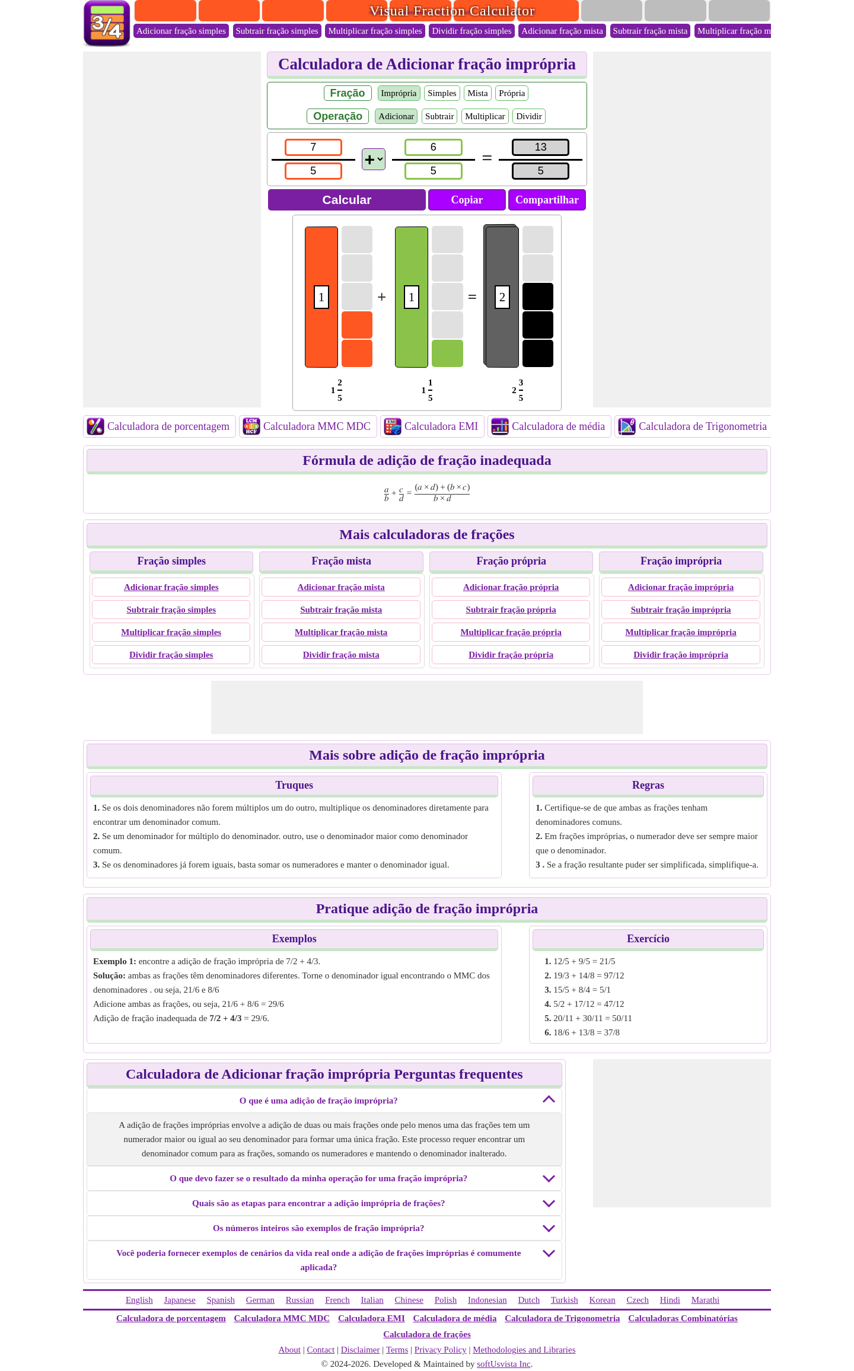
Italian (372, 1300)
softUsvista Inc (503, 1364)
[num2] (433, 147)
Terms (397, 1349)
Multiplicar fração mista (740, 31)
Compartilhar (547, 200)
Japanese (179, 1300)
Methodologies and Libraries (524, 1349)
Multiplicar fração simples (375, 31)
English (139, 1300)
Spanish (221, 1300)
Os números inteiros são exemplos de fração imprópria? (319, 1228)
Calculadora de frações (426, 1334)
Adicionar (396, 116)
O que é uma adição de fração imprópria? (319, 1100)
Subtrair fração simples (277, 31)
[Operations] (373, 159)
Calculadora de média (558, 426)
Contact (321, 1349)
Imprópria (399, 93)
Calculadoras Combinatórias (683, 1318)
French (337, 1300)
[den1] (313, 171)
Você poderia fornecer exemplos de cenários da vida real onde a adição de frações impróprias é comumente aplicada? (318, 1260)
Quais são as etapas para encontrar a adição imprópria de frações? (318, 1203)
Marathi (705, 1300)
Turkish (564, 1300)
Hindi (670, 1300)
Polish (446, 1300)
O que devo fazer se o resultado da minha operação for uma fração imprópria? (318, 1178)
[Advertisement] (172, 229)
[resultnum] (540, 147)
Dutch (529, 1300)
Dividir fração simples (471, 31)
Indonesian (487, 1300)
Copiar (467, 200)
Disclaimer (360, 1349)
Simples (442, 93)
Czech (637, 1300)
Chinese (409, 1300)
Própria (512, 93)
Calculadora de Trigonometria (703, 426)
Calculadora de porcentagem (168, 426)
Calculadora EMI (441, 426)
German (260, 1300)
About (289, 1349)
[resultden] (540, 171)
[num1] (313, 147)
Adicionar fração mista (562, 31)
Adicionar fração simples (181, 31)
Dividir (528, 116)
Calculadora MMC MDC (317, 426)
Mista (477, 93)
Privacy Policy (441, 1349)
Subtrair (439, 116)
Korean (602, 1300)
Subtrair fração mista (650, 31)
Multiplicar (485, 116)
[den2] (433, 171)
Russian (300, 1300)
